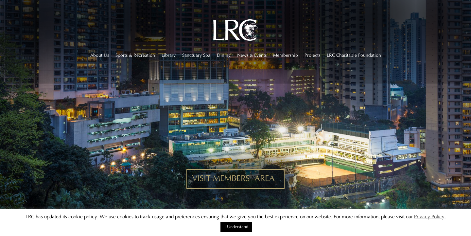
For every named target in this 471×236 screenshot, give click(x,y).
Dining (224, 55)
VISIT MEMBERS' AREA (233, 178)
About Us (99, 55)
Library (169, 55)
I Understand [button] (236, 227)
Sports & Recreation (135, 55)
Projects (312, 55)
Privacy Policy (429, 217)
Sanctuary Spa (196, 55)
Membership (285, 55)
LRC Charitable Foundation (354, 55)
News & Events (252, 55)
